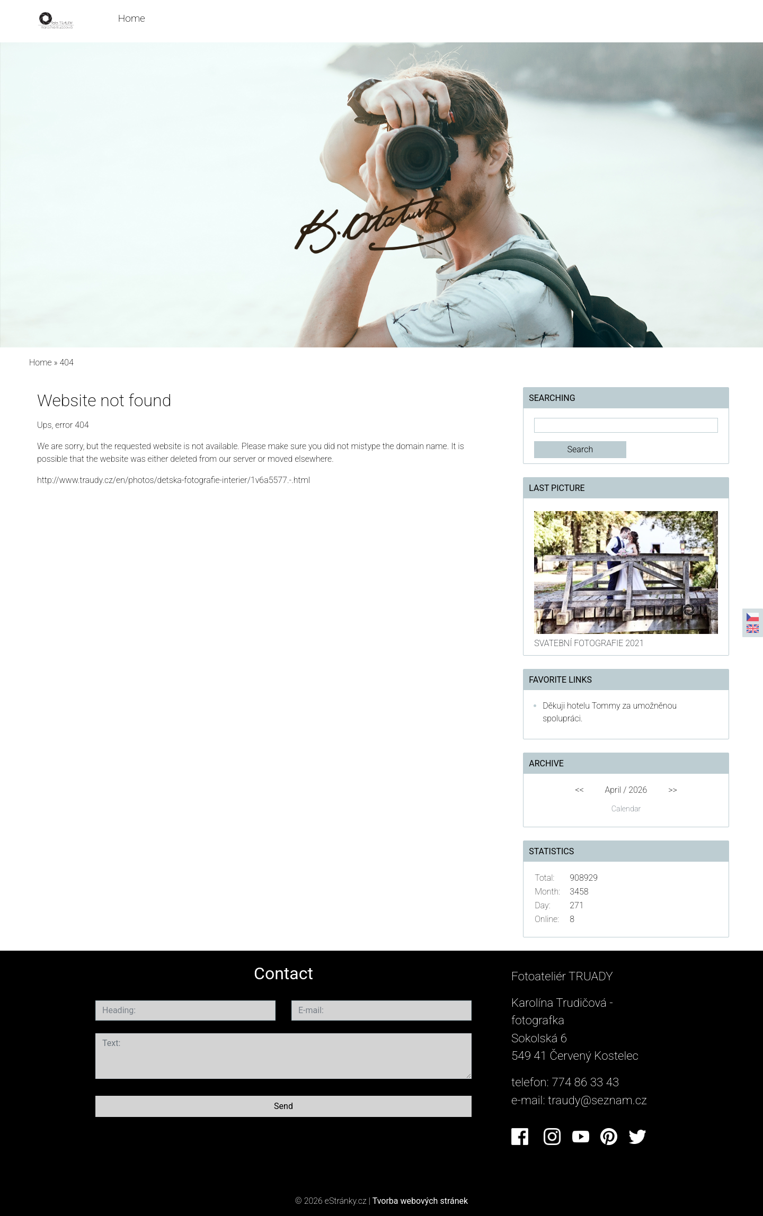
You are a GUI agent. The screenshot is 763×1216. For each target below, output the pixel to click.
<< (579, 790)
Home (131, 18)
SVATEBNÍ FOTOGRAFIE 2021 (589, 643)
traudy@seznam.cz (597, 1100)
